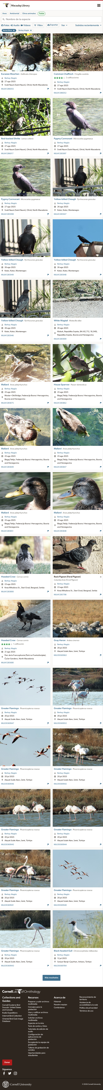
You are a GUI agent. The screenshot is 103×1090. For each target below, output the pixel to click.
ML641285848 (60, 531)
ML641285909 (60, 339)
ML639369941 (7, 905)
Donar (7, 1062)
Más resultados (51, 978)
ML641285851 (7, 531)
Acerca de (59, 997)
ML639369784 (60, 966)
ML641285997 (60, 154)
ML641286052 (60, 93)
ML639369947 (7, 723)
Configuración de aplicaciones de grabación (35, 1037)
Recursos (33, 997)
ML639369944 (60, 845)
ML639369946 (7, 784)
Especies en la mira (36, 1023)
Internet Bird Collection (12, 1016)
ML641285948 (60, 275)
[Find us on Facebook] (4, 1073)
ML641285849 (7, 467)
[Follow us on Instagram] (15, 1073)
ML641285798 (60, 595)
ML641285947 (60, 214)
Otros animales (29, 14)
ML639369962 (60, 655)
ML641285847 (60, 467)
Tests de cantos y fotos (37, 1026)
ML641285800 (7, 592)
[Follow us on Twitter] (9, 1073)
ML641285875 (7, 403)
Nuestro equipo (60, 1005)
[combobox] (54, 19)
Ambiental (14, 14)
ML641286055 (7, 89)
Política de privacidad (88, 1008)
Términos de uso (86, 1011)
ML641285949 (7, 275)
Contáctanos (59, 1008)
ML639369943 (7, 966)
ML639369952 (60, 723)
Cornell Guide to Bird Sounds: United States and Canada (11, 1007)
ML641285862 (60, 403)
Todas (41, 14)
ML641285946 (7, 336)
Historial (57, 1002)
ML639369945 (7, 845)
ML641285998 (7, 214)
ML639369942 (60, 784)
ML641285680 (7, 663)
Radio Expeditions (10, 1013)
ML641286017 (7, 154)
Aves (4, 14)
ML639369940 (60, 905)
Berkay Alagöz (11, 78)
